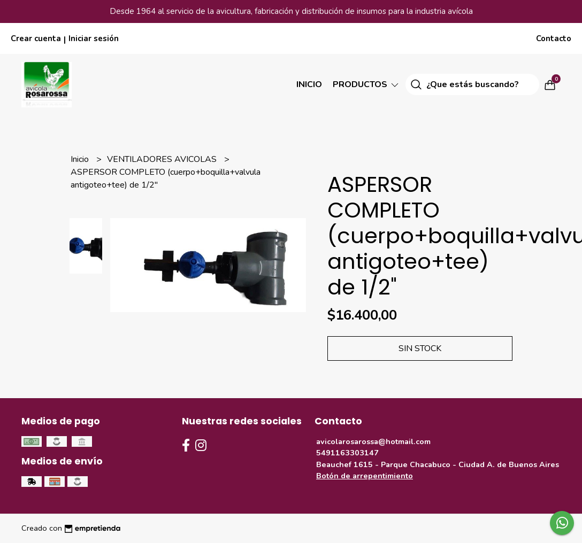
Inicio (309, 84)
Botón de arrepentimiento (364, 475)
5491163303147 (347, 452)
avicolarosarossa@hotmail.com (373, 441)
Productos (366, 84)
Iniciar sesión (93, 38)
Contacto (553, 38)
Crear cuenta (36, 38)
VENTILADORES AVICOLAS (163, 159)
